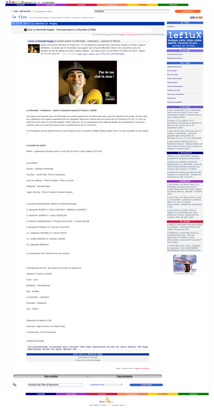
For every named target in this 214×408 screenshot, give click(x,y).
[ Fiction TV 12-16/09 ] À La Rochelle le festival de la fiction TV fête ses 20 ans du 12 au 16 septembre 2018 (184, 124)
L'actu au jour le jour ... (175, 54)
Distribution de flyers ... (175, 58)
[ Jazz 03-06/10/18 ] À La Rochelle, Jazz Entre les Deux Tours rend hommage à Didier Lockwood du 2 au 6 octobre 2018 (184, 113)
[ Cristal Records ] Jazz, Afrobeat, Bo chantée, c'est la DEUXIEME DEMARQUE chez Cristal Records (184, 247)
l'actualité (20, 5)
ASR (139, 347)
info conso (51, 5)
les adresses (112, 5)
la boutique (142, 5)
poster (85, 54)
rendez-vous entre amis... (185, 274)
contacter (92, 54)
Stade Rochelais (99, 347)
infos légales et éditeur (98, 405)
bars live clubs (172, 74)
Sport (65, 347)
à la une (95, 34)
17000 (82, 347)
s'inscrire (173, 5)
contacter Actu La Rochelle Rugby (151, 34)
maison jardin (172, 82)
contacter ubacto (118, 405)
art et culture (172, 70)
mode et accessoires (175, 86)
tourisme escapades (174, 102)
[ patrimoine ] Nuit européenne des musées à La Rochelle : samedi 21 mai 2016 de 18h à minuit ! (184, 174)
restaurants (171, 98)
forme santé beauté (174, 78)
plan (97, 54)
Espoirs (123, 347)
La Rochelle (73, 347)
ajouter (80, 54)
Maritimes (132, 347)
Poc (117, 347)
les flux (102, 34)
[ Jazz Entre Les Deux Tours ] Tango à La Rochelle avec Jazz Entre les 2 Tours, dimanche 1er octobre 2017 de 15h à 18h (183, 213)
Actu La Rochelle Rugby (41, 41)
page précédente (112, 34)
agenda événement (174, 67)
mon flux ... (171, 26)
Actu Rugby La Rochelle (88, 357)
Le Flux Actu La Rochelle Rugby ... (113, 54)
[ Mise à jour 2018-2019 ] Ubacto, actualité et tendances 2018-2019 (183, 157)
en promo (81, 5)
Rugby (88, 347)
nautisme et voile (173, 90)
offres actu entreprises (175, 94)
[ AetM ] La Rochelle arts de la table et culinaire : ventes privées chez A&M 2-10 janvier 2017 (184, 226)
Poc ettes (111, 347)
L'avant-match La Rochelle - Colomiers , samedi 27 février (88, 41)
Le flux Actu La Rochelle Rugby (87, 360)
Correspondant (55, 347)
